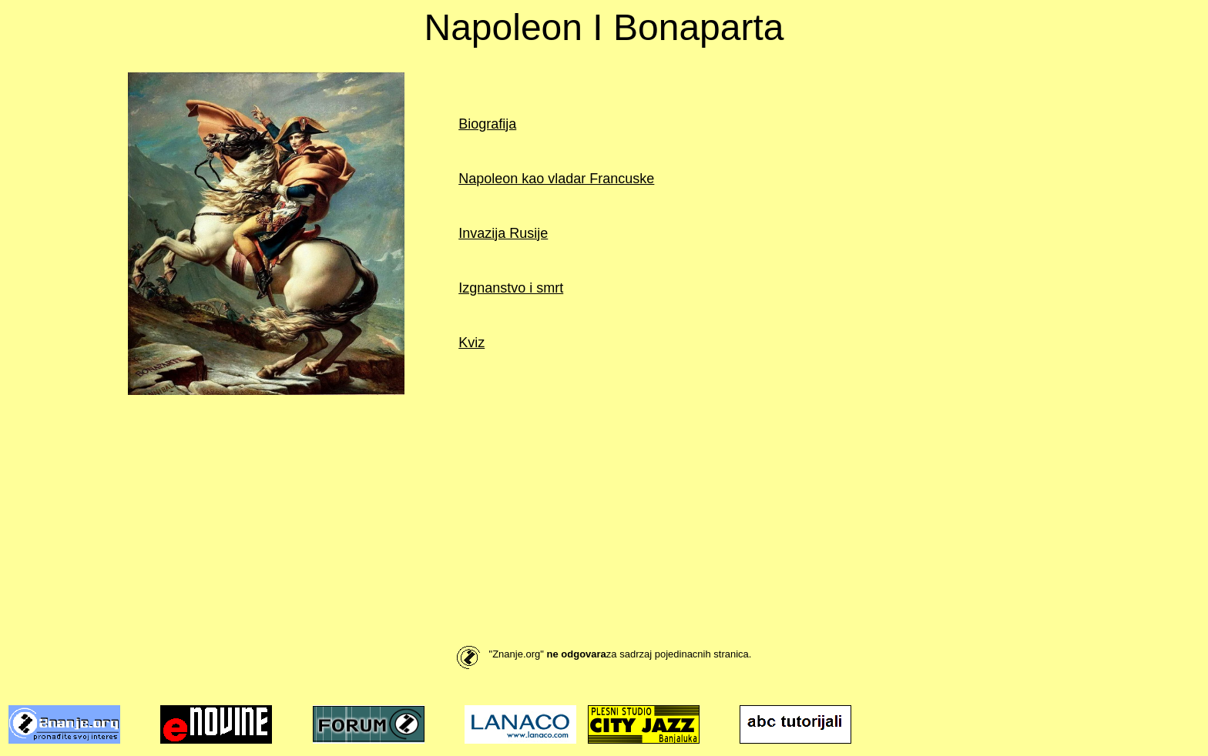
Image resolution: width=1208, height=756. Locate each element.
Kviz (471, 342)
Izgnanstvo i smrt (510, 288)
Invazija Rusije (503, 233)
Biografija (487, 124)
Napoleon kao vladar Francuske (556, 178)
